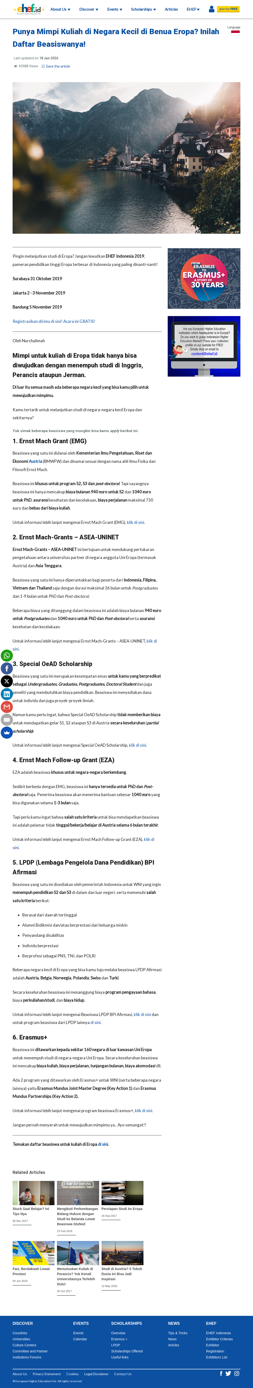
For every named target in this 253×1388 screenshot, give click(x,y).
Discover (88, 9)
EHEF (193, 9)
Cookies (72, 1374)
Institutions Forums (27, 1357)
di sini (95, 1022)
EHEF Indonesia (218, 1333)
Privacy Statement (47, 1374)
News (172, 1339)
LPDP (115, 1345)
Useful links (120, 1357)
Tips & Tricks (178, 1333)
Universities (21, 1339)
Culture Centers (24, 1345)
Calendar (80, 1339)
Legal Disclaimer (96, 1374)
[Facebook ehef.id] (221, 1373)
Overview (118, 1333)
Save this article (56, 66)
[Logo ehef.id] (27, 6)
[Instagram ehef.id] (236, 1373)
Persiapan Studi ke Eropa (122, 1209)
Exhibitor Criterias (219, 1339)
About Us (60, 9)
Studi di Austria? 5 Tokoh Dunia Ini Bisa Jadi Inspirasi (122, 1274)
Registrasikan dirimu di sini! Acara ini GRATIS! (54, 321)
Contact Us (123, 1374)
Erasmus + (119, 1339)
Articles (171, 9)
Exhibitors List (216, 1357)
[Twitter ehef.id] (228, 1373)
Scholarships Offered (127, 1351)
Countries (20, 1333)
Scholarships (143, 9)
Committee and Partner (30, 1351)
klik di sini (135, 522)
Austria (35, 461)
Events (114, 9)
